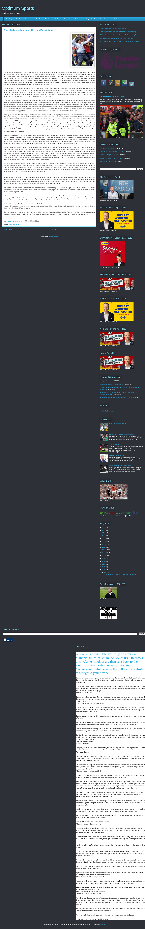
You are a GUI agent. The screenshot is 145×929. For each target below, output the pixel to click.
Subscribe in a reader (107, 411)
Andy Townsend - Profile (32, 19)
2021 (104, 527)
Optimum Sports (18, 8)
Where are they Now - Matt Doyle (120, 466)
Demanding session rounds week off (111, 384)
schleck (133, 512)
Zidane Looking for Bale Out (109, 155)
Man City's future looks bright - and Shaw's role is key (117, 38)
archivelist (125, 513)
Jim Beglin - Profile (89, 19)
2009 (104, 558)
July (105, 572)
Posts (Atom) (53, 237)
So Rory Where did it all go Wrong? (111, 158)
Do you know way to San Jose (112, 96)
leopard (113, 516)
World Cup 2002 (14, 224)
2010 (104, 555)
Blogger (102, 924)
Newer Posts (8, 229)
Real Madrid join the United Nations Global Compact (117, 397)
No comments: (17, 221)
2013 (104, 547)
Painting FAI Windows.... (108, 148)
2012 (104, 550)
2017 (104, 536)
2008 (104, 561)
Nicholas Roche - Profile (108, 161)
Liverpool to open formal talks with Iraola (113, 28)
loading (132, 516)
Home (54, 229)
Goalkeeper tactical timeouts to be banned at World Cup (118, 32)
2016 (104, 538)
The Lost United (114, 444)
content (103, 513)
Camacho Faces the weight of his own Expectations (28, 30)
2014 (104, 544)
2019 (104, 530)
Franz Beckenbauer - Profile (109, 19)
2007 (104, 564)
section (113, 513)
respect (126, 515)
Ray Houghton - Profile (13, 19)
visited (108, 513)
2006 (104, 567)
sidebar (118, 513)
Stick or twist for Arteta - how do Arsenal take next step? (118, 35)
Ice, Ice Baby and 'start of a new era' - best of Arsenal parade (119, 41)
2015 (104, 541)
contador (108, 516)
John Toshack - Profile (52, 19)
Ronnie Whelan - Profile (71, 19)
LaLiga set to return (106, 381)
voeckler (103, 516)
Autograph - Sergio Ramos (117, 423)
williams (118, 516)
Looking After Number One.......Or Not (112, 151)
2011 (104, 553)
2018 (104, 533)
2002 (104, 570)
